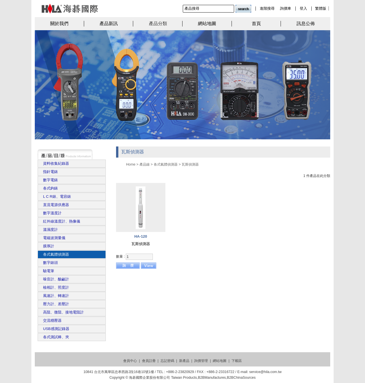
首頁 (256, 23)
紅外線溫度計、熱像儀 (61, 221)
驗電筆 (48, 271)
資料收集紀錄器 (56, 163)
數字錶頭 (50, 262)
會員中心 (130, 361)
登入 (303, 8)
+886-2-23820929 (180, 372)
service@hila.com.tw (265, 372)
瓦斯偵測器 (190, 164)
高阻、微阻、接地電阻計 (63, 312)
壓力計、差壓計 (56, 304)
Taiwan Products (184, 378)
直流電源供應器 (56, 205)
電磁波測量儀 (54, 238)
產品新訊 (109, 23)
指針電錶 (50, 172)
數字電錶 (50, 180)
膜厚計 (48, 246)
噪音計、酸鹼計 (56, 279)
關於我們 (59, 23)
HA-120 (140, 236)
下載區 (237, 361)
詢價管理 (201, 361)
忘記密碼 (167, 361)
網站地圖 (207, 23)
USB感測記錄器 (56, 329)
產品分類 (158, 23)
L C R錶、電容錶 (57, 196)
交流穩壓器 (52, 320)
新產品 (184, 361)
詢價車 (285, 8)
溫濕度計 (50, 229)
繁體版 (320, 8)
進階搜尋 (267, 8)
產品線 (144, 164)
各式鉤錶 (50, 188)
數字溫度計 (52, 213)
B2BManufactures (212, 378)
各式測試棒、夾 (56, 337)
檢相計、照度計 (56, 287)
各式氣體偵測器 (56, 254)
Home (130, 164)
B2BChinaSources (241, 378)
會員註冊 (149, 361)
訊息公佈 (306, 23)
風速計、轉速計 (56, 296)
